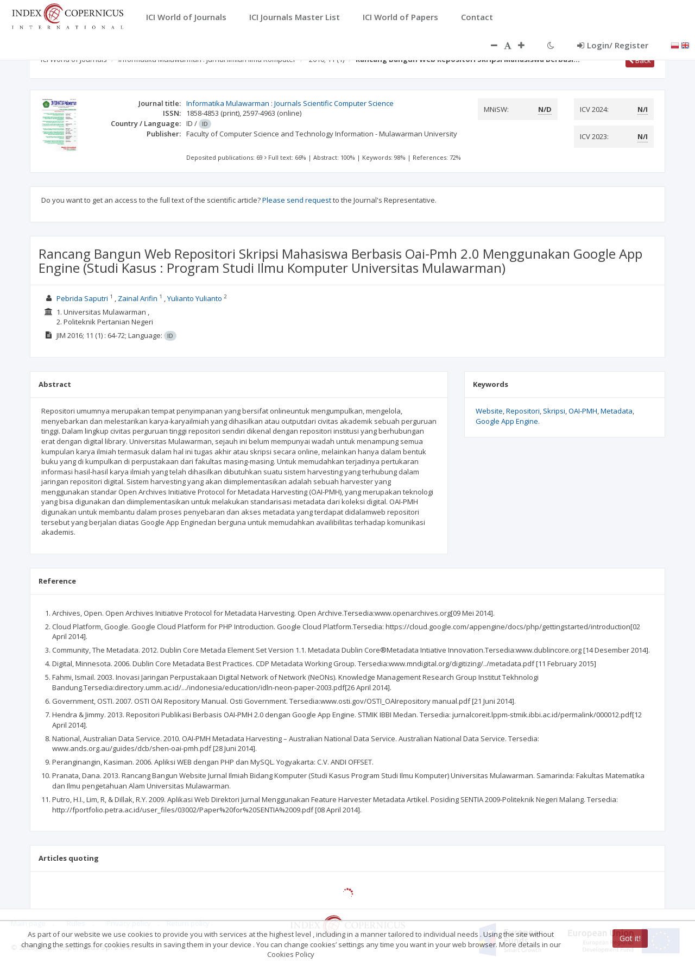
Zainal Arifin (137, 298)
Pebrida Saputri (82, 298)
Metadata (617, 411)
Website (489, 411)
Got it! (630, 938)
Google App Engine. (508, 421)
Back (640, 60)
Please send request (296, 200)
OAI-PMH (582, 411)
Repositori (523, 411)
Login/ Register (612, 45)
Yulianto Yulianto (194, 298)
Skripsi (554, 411)
